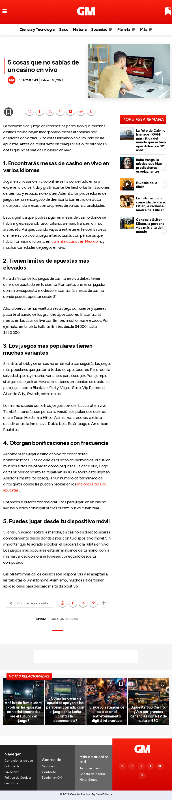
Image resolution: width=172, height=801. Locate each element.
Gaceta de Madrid (92, 775)
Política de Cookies (18, 779)
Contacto (49, 773)
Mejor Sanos (88, 781)
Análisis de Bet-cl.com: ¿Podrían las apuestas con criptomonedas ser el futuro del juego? (23, 715)
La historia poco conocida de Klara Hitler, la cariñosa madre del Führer (150, 201)
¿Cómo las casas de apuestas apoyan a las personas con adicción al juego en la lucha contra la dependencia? (65, 713)
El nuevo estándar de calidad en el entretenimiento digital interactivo (107, 715)
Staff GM (30, 80)
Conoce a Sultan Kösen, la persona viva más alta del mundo (150, 221)
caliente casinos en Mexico (75, 241)
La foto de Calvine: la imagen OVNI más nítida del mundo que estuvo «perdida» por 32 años (151, 139)
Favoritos (11, 784)
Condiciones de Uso (18, 762)
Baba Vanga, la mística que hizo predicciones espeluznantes (149, 163)
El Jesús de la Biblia (151, 182)
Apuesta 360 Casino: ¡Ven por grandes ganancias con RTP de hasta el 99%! (148, 715)
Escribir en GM (52, 779)
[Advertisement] (86, 656)
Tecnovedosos (90, 770)
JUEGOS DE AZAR (65, 619)
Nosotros (49, 768)
